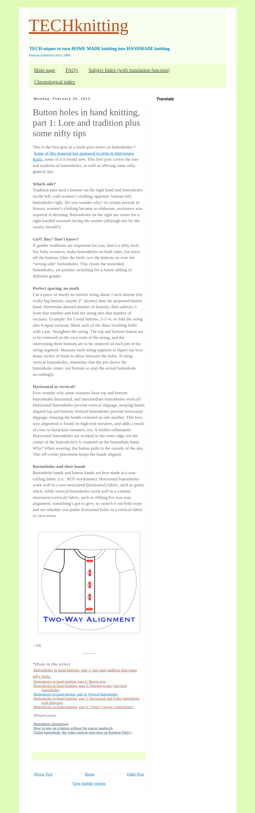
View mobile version (88, 783)
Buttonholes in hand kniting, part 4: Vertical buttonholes (76, 694)
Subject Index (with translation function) (128, 70)
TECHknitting (79, 25)
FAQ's (71, 70)
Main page (44, 70)
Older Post (135, 774)
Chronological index (54, 82)
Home (90, 774)
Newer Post (43, 774)
